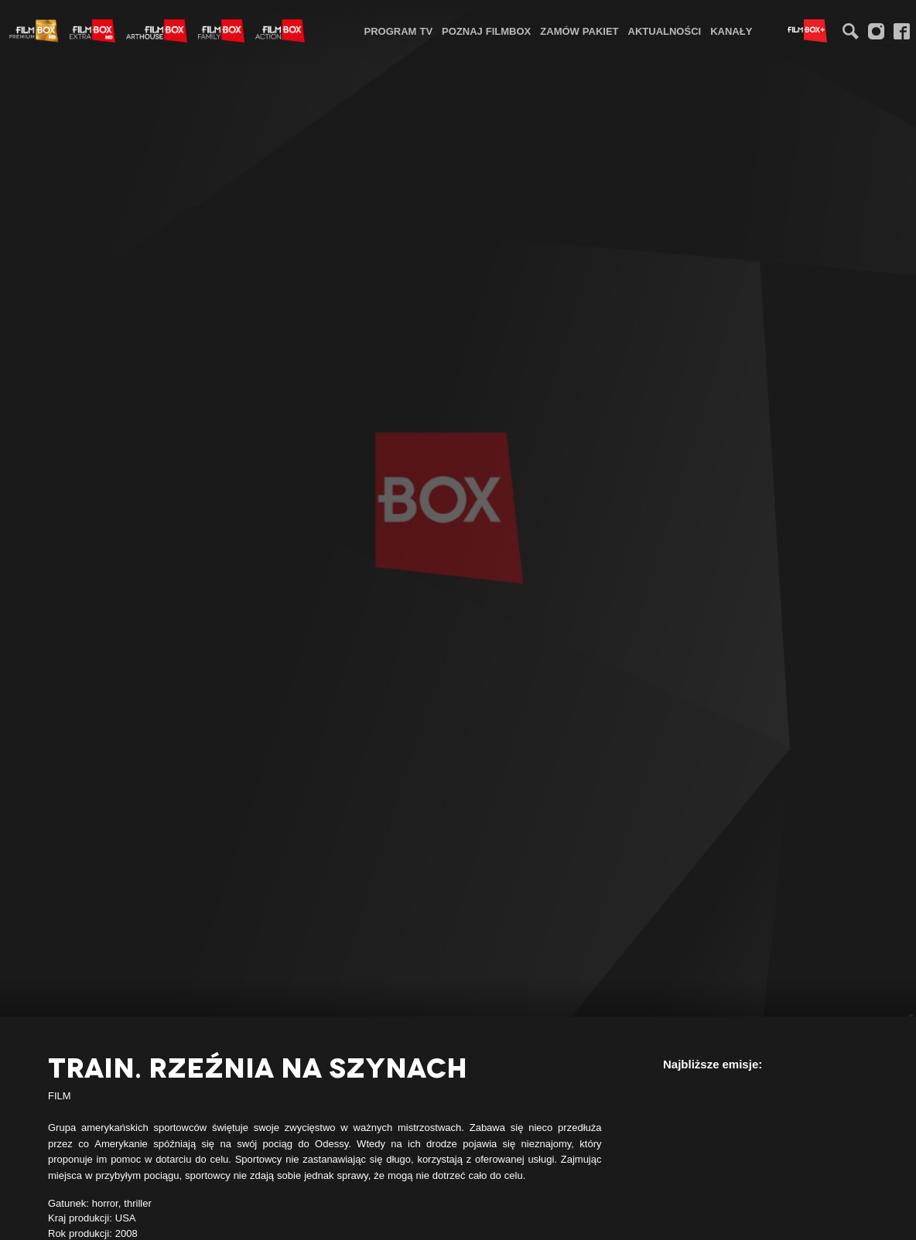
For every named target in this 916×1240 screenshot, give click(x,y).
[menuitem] (399, 30)
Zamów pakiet (579, 31)
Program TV (398, 31)
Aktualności (665, 31)
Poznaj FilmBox (486, 31)
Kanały (731, 31)
